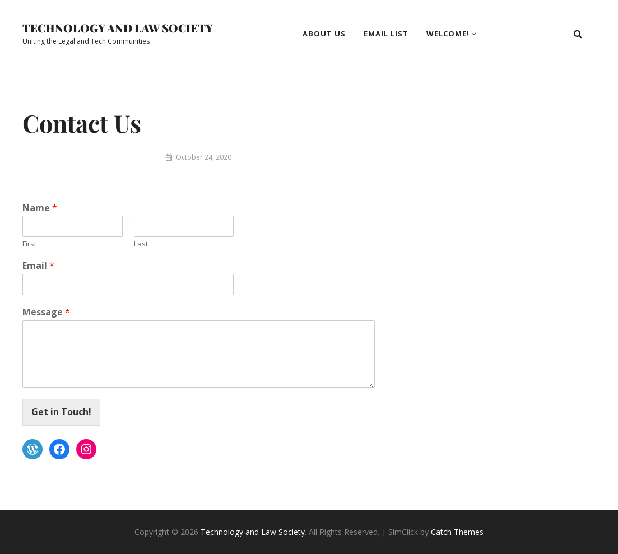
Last (141, 244)
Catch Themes (457, 532)
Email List (386, 34)
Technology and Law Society (117, 27)
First (29, 244)
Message (46, 312)
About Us (324, 34)
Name (39, 208)
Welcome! (448, 34)
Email (38, 266)
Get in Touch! (61, 412)
